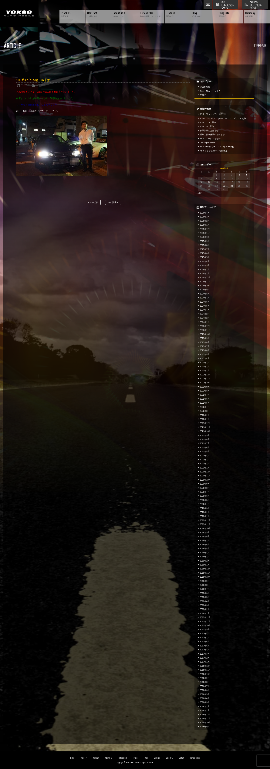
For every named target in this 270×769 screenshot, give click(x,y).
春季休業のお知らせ (209, 130)
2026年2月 (205, 221)
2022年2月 (205, 415)
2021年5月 (205, 451)
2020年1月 (205, 516)
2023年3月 (205, 362)
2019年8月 (205, 536)
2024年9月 (205, 289)
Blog (146, 758)
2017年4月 (205, 650)
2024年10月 (205, 285)
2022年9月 (205, 387)
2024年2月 (205, 318)
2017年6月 (205, 641)
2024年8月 (205, 294)
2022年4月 (205, 407)
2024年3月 (205, 314)
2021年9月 (205, 435)
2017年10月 (205, 625)
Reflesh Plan (123, 758)
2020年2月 (205, 512)
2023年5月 (205, 354)
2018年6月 (205, 593)
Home (72, 758)
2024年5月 (205, 306)
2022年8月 (205, 391)
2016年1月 (205, 710)
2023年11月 (205, 330)
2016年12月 (205, 666)
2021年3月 (205, 459)
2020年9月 (205, 484)
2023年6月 (205, 350)
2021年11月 (205, 427)
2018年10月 (205, 577)
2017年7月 (205, 637)
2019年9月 (205, 532)
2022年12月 (205, 375)
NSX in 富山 (207, 126)
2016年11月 (205, 670)
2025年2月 (205, 269)
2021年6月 (205, 447)
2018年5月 (205, 597)
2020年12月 (205, 472)
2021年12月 (205, 423)
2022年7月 (205, 395)
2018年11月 (205, 573)
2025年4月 (205, 261)
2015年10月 (205, 722)
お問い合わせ (208, 4)
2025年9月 (205, 241)
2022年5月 (205, 403)
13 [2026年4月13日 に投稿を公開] (201, 182)
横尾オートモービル (19, 13)
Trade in (135, 758)
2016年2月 (205, 706)
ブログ (203, 95)
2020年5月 (205, 500)
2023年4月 (205, 358)
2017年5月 (205, 646)
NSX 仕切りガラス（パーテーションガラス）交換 (223, 118)
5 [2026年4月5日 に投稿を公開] (246, 175)
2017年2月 (205, 658)
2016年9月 (205, 678)
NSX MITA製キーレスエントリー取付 (217, 146)
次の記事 (113, 202)
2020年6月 (205, 496)
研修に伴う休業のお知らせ (212, 134)
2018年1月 (205, 613)
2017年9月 (205, 629)
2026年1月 (205, 225)
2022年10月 (205, 382)
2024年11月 (205, 281)
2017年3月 (205, 654)
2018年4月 (205, 601)
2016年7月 (205, 686)
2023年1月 (205, 370)
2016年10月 (205, 674)
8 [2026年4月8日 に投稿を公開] (216, 178)
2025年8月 (205, 245)
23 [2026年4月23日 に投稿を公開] (224, 186)
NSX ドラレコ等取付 (210, 138)
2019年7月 (205, 540)
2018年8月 (205, 585)
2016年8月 (205, 682)
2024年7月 (205, 298)
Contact (181, 758)
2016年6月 (205, 690)
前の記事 (93, 202)
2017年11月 (205, 621)
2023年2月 (205, 366)
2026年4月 (205, 213)
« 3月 (200, 193)
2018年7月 (205, 589)
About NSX (108, 758)
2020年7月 (205, 492)
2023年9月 (205, 338)
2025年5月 (205, 257)
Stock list (83, 758)
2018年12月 (205, 569)
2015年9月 (205, 727)
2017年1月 (205, 662)
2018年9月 (205, 581)
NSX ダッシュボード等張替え (213, 151)
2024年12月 (205, 277)
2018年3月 (205, 605)
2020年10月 (205, 480)
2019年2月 (205, 561)
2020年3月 (205, 508)
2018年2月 (205, 609)
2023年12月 (205, 326)
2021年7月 (205, 443)
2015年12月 (205, 714)
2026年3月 (205, 217)
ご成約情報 (41, 85)
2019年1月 (205, 565)
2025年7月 (205, 249)
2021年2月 (205, 463)
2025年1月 (205, 273)
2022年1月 (205, 419)
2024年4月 (205, 310)
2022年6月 (205, 399)
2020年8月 (205, 488)
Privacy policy (195, 758)
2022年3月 (205, 411)
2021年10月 (205, 431)
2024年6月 (205, 302)
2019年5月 (205, 548)
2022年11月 (205, 379)
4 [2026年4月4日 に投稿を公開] (239, 175)
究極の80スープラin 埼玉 (211, 114)
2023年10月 (205, 334)
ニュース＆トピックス (210, 91)
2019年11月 (205, 524)
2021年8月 (205, 439)
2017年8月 (205, 633)
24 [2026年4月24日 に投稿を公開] (232, 186)
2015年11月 (205, 718)
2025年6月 (205, 253)
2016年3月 (205, 702)
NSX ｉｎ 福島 (208, 122)
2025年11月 (205, 233)
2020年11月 (205, 476)
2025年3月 (205, 265)
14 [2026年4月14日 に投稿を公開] (209, 182)
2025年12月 (205, 229)
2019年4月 (205, 553)
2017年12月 (205, 617)
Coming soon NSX (208, 142)
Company (157, 758)
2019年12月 (205, 520)
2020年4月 (205, 504)
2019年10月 (205, 528)
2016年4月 (205, 698)
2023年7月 (205, 346)
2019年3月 (205, 556)
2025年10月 (205, 237)
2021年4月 (205, 455)
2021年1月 (205, 468)
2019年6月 (205, 544)
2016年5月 (205, 694)
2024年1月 (205, 322)
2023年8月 (205, 342)
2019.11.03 (24, 85)
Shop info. (169, 758)
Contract (96, 758)
